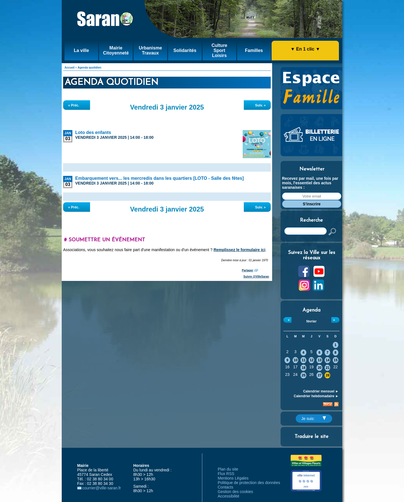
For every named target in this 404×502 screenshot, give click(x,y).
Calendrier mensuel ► (321, 391)
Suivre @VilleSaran (256, 276)
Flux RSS (226, 473)
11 (303, 360)
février (311, 321)
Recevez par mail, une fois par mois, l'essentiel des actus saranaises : (310, 183)
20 (319, 368)
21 (327, 368)
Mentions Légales (233, 478)
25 (303, 375)
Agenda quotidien (89, 67)
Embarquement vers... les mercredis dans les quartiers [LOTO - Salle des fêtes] (159, 178)
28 (327, 375)
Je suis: (313, 418)
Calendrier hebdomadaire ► (316, 396)
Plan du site (228, 469)
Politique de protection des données (249, 482)
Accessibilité (228, 496)
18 (303, 368)
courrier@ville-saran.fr (101, 488)
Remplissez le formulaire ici (239, 249)
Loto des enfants (93, 132)
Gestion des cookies (235, 491)
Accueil (70, 67)
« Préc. (73, 105)
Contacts (225, 487)
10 (295, 360)
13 (319, 360)
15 (336, 360)
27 (319, 375)
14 (327, 360)
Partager (247, 270)
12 (311, 360)
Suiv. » (260, 105)
